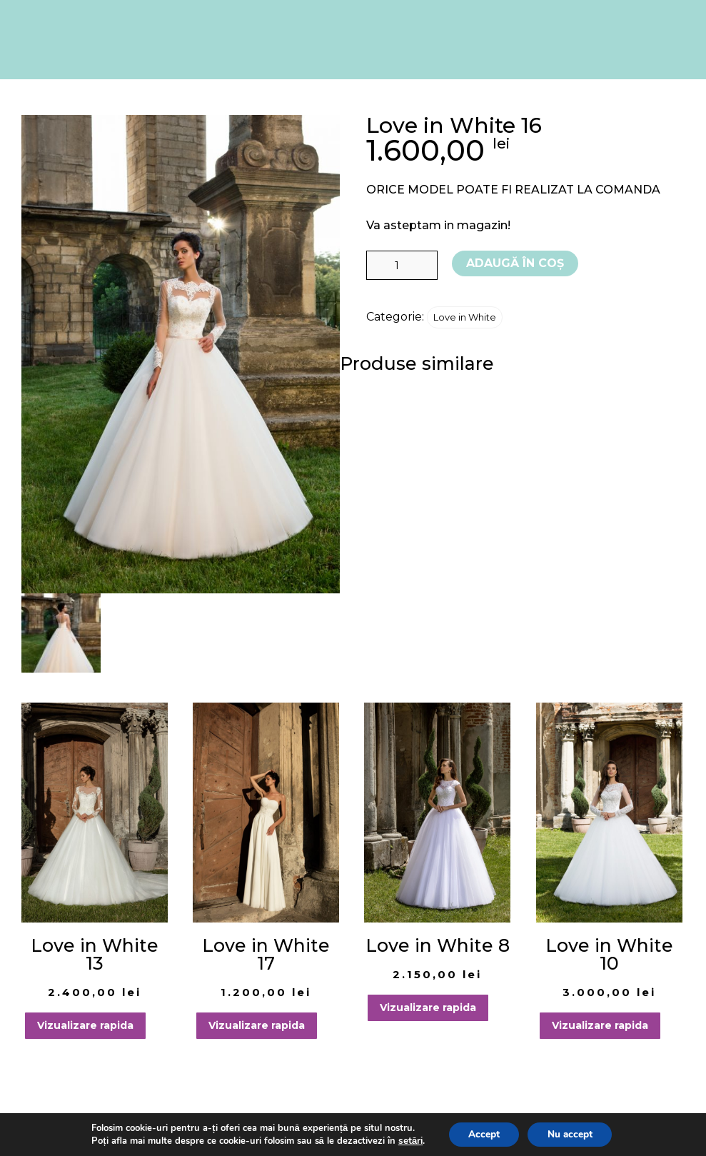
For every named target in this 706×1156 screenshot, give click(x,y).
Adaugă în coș (515, 263)
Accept (480, 1133)
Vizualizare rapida (85, 1025)
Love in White (464, 317)
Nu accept (571, 1133)
